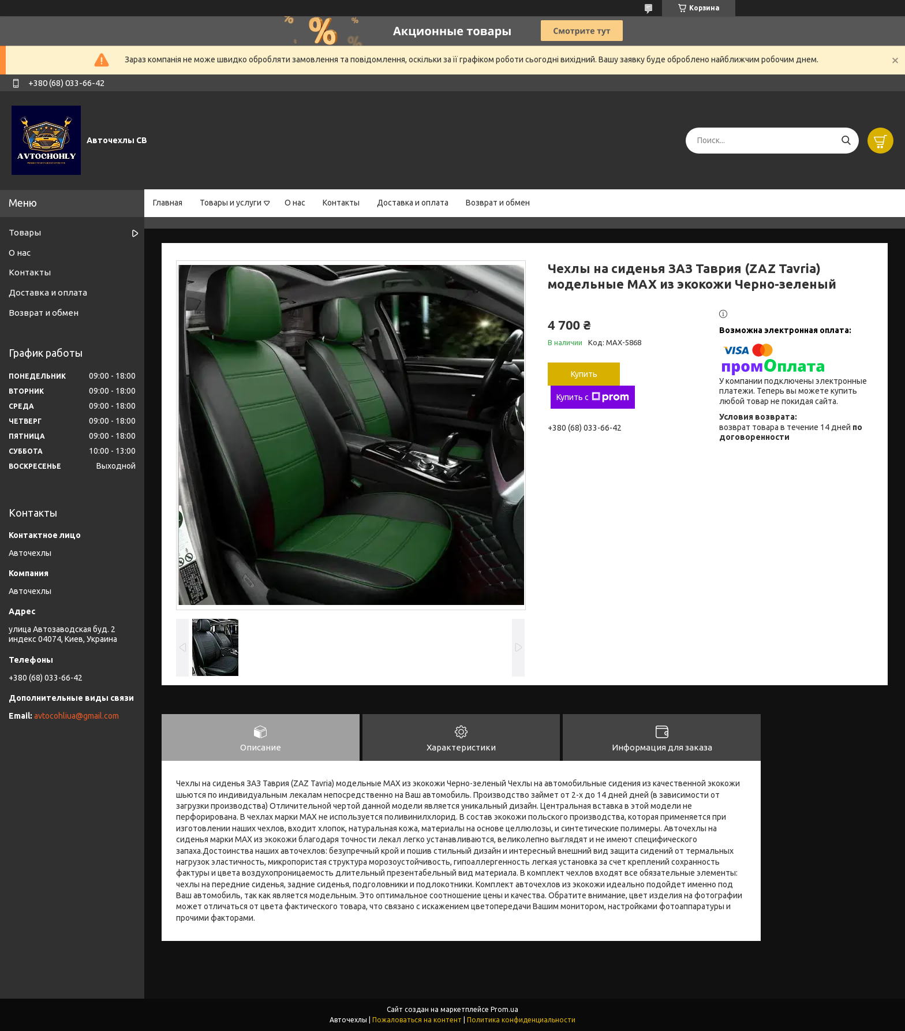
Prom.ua (504, 1009)
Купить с (592, 397)
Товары (25, 232)
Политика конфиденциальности (521, 1019)
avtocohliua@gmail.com (76, 715)
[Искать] (846, 141)
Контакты (341, 202)
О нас (295, 202)
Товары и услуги (230, 202)
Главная (167, 202)
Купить (584, 374)
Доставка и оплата (412, 202)
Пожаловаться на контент (417, 1019)
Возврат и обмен (498, 202)
